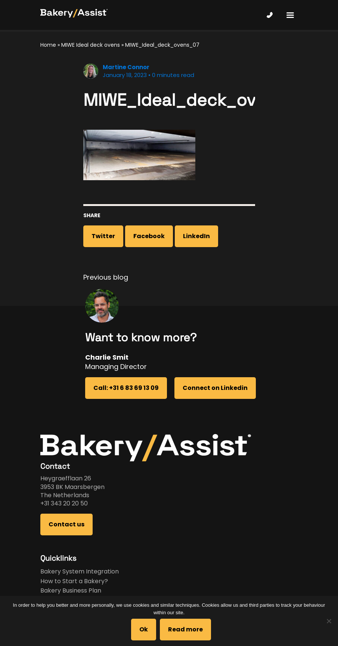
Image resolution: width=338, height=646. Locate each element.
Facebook (149, 236)
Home (48, 45)
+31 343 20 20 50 (64, 503)
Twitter (103, 236)
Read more (185, 629)
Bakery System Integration (79, 571)
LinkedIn (196, 236)
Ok (143, 629)
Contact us (66, 524)
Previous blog (105, 277)
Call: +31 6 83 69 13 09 (126, 388)
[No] (328, 621)
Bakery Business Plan (70, 590)
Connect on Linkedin (215, 388)
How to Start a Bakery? (74, 581)
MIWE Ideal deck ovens (90, 45)
